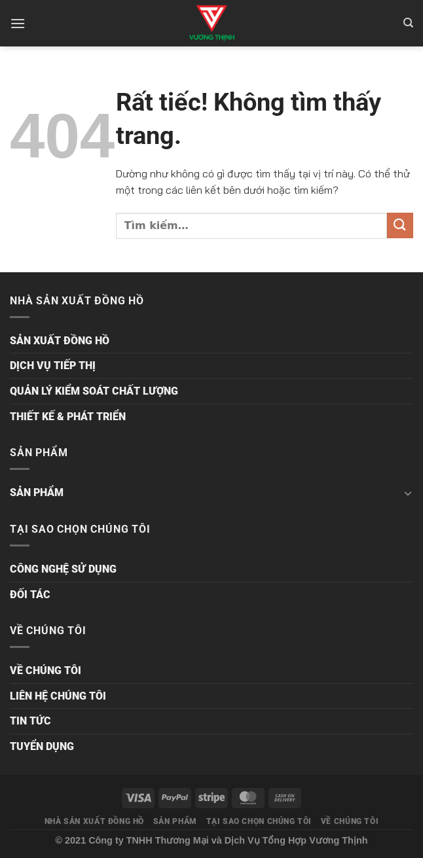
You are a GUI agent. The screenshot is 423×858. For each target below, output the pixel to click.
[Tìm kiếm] (408, 22)
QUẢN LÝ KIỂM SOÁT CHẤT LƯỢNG (94, 391)
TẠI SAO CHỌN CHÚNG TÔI (259, 821)
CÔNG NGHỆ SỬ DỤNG (63, 569)
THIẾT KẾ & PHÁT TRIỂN (68, 416)
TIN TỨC (30, 721)
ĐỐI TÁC (30, 594)
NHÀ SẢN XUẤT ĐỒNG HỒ (94, 821)
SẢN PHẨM (37, 492)
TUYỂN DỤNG (42, 746)
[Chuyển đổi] (408, 493)
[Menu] (18, 23)
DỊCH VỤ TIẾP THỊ (53, 365)
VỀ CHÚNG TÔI (45, 670)
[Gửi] (400, 225)
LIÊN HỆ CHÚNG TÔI (58, 696)
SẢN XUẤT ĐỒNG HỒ (59, 340)
